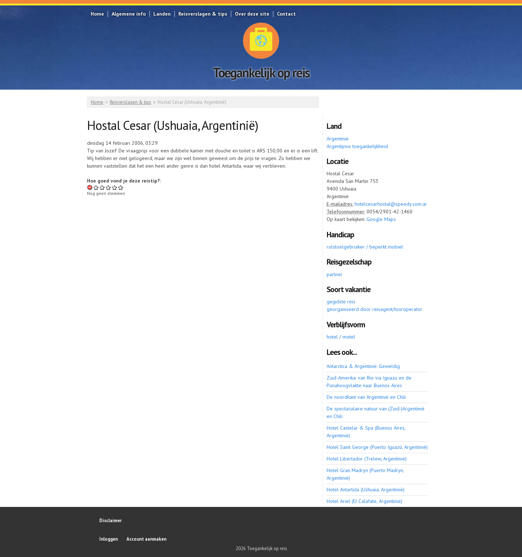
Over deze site (252, 14)
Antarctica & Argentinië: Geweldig (363, 366)
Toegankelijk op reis (261, 72)
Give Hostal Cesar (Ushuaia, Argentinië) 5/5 (121, 187)
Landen (162, 14)
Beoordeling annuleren (90, 187)
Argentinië (338, 138)
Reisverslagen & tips (202, 14)
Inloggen (108, 539)
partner (335, 274)
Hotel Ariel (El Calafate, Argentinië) (364, 501)
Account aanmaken (146, 539)
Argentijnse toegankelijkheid (357, 146)
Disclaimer (110, 520)
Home (97, 14)
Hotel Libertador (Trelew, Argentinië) (367, 458)
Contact (286, 14)
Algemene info (129, 14)
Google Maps (381, 219)
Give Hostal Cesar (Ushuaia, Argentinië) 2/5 (102, 187)
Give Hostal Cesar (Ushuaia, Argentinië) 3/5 (108, 187)
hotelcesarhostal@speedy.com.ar (391, 204)
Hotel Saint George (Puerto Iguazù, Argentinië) (377, 447)
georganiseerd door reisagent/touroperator (374, 309)
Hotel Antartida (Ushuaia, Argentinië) (366, 489)
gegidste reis (341, 301)
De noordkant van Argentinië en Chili (366, 397)
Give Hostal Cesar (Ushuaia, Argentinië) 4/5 (115, 187)
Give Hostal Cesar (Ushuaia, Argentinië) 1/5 (96, 187)
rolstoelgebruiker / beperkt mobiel (365, 246)
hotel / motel (341, 336)
